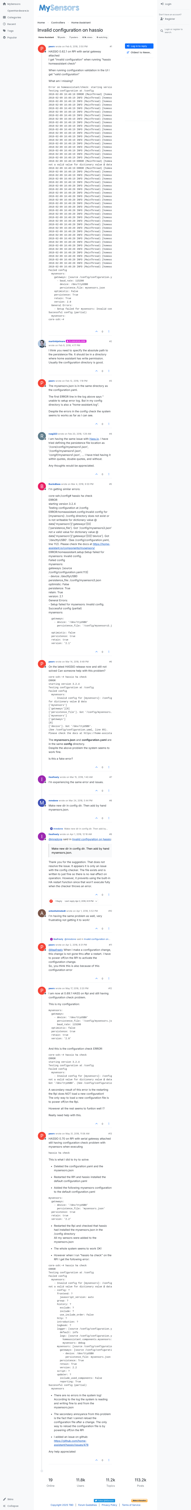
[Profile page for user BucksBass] (42, 486)
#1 (111, 46)
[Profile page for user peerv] (42, 49)
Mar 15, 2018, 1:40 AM (81, 777)
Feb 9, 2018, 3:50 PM (77, 46)
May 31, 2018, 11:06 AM (77, 1133)
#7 (110, 777)
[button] (16, 1499)
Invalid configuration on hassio (91, 839)
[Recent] (16, 24)
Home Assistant (46, 37)
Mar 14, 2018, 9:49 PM (77, 661)
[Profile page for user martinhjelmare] (42, 344)
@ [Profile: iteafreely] (56, 949)
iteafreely (54, 777)
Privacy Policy (109, 1504)
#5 (110, 484)
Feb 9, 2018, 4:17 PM (69, 345)
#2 (110, 341)
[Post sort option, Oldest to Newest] (139, 52)
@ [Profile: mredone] (55, 839)
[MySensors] (16, 4)
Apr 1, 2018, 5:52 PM (87, 911)
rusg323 (53, 433)
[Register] (174, 19)
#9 (110, 834)
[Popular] (16, 37)
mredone (53, 800)
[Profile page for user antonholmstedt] (42, 913)
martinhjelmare (57, 341)
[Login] (174, 4)
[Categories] (16, 17)
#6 (110, 661)
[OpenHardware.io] (16, 10)
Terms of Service (131, 1504)
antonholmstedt (57, 911)
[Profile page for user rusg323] (42, 436)
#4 (110, 433)
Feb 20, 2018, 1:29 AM (79, 433)
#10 (110, 911)
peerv (52, 46)
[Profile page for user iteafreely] (42, 779)
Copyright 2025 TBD (62, 1504)
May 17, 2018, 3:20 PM (77, 988)
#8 (110, 800)
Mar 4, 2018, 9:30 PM (82, 484)
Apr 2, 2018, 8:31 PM (76, 944)
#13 (110, 1133)
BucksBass (54, 484)
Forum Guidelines (87, 1504)
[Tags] (16, 31)
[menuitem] (174, 4)
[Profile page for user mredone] (42, 803)
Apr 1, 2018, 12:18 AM (81, 834)
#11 (110, 944)
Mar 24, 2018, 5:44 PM (80, 800)
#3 (110, 380)
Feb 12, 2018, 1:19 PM (76, 380)
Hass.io (94, 438)
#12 (110, 988)
